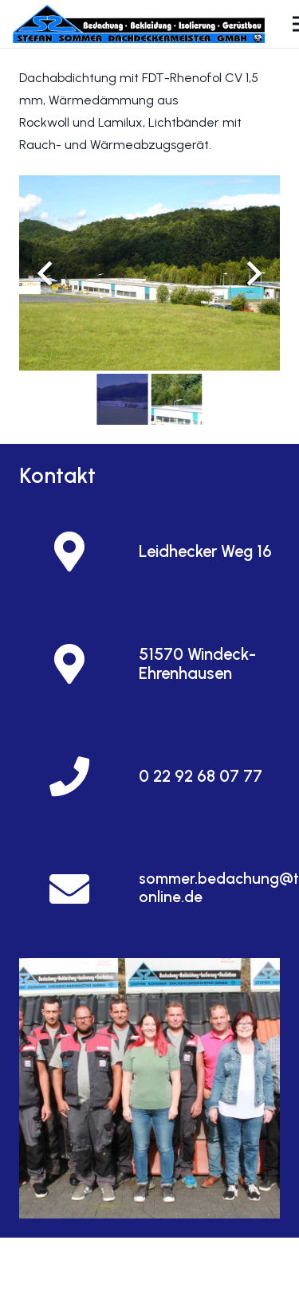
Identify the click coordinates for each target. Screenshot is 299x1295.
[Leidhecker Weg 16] (79, 552)
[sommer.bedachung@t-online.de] (79, 889)
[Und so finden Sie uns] (149, 1088)
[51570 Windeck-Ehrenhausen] (79, 664)
